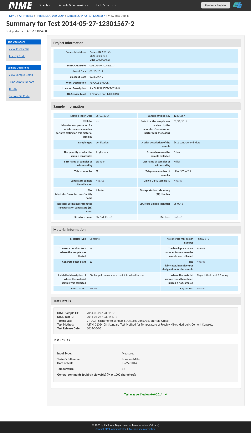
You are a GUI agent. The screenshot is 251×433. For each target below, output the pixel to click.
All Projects (26, 16)
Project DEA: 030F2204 (50, 16)
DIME (12, 16)
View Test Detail (19, 49)
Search (44, 5)
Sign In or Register (215, 5)
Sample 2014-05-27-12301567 (86, 16)
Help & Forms (106, 5)
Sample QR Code (19, 96)
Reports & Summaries (73, 5)
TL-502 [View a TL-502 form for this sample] (13, 89)
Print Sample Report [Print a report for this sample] (21, 82)
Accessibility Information (142, 429)
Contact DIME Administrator (110, 429)
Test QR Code (17, 56)
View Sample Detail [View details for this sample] (21, 75)
